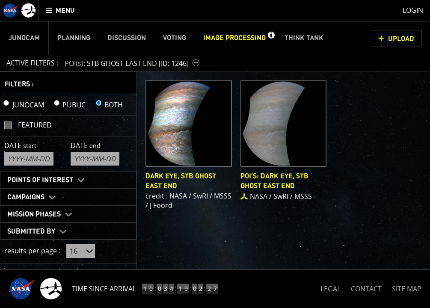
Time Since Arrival (104, 288)
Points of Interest (40, 180)
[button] (271, 38)
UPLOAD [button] (401, 39)
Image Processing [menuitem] (234, 38)
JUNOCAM (28, 105)
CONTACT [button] (366, 288)
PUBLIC (74, 105)
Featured (35, 125)
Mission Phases (34, 214)
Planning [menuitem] (73, 38)
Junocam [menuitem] (24, 38)
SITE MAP (406, 288)
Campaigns (25, 197)
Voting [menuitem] (174, 38)
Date (20, 145)
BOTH (113, 105)
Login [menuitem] (413, 10)
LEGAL (330, 287)
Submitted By (31, 231)
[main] (215, 154)
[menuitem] (60, 10)
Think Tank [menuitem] (304, 38)
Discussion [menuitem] (126, 38)
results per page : (32, 250)
